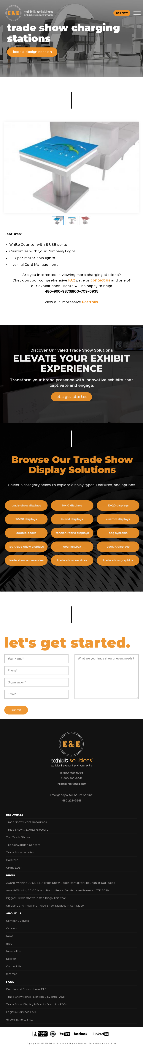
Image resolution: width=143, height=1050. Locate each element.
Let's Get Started (71, 399)
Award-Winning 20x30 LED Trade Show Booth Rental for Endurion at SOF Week (60, 883)
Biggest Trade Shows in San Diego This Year (36, 898)
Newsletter (14, 951)
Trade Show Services (74, 560)
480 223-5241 (71, 800)
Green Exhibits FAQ (19, 1019)
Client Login (14, 867)
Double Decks (29, 533)
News (10, 875)
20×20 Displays (28, 519)
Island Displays (74, 519)
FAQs (10, 981)
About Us (13, 913)
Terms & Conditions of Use (103, 1043)
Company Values (17, 921)
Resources (14, 814)
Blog (9, 943)
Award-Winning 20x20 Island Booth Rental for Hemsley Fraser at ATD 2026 (57, 890)
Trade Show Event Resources (26, 822)
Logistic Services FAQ (21, 1012)
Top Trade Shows (18, 837)
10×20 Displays (120, 505)
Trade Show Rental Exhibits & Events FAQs (35, 996)
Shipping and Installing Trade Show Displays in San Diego (45, 905)
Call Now (122, 13)
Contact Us (13, 966)
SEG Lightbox (74, 546)
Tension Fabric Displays (74, 533)
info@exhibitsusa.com (71, 784)
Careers (11, 928)
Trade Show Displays (28, 505)
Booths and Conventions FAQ (26, 989)
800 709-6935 (73, 772)
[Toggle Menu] (137, 13)
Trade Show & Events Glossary (27, 829)
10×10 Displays (74, 505)
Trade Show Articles (20, 852)
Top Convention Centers (23, 845)
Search (11, 958)
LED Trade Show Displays (28, 546)
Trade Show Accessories (28, 560)
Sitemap (12, 974)
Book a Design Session (32, 52)
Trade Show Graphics (120, 560)
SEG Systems (120, 533)
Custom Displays (120, 519)
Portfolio (90, 302)
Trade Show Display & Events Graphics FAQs (36, 1004)
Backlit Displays (120, 546)
